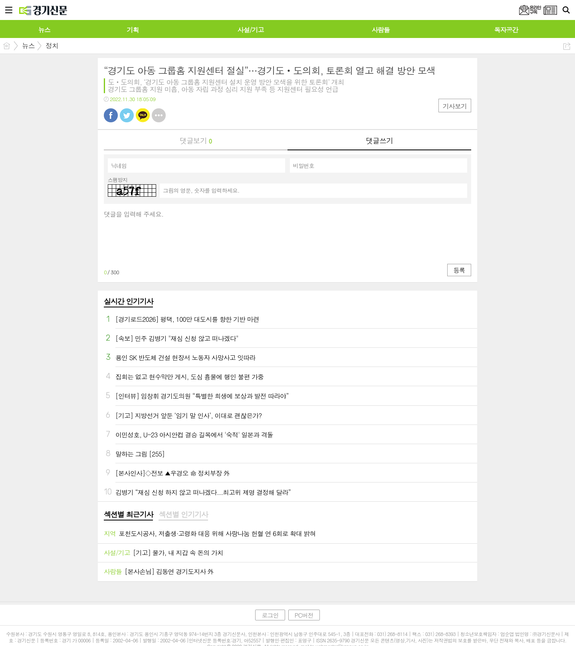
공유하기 (566, 46)
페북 (111, 115)
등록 (459, 270)
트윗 (127, 115)
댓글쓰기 (379, 141)
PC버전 (304, 615)
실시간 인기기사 (128, 301)
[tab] (128, 515)
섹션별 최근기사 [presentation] (128, 514)
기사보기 (455, 106)
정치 (52, 45)
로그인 (270, 615)
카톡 (143, 115)
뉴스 (28, 45)
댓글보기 (196, 141)
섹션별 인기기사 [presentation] (183, 514)
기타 (159, 115)
